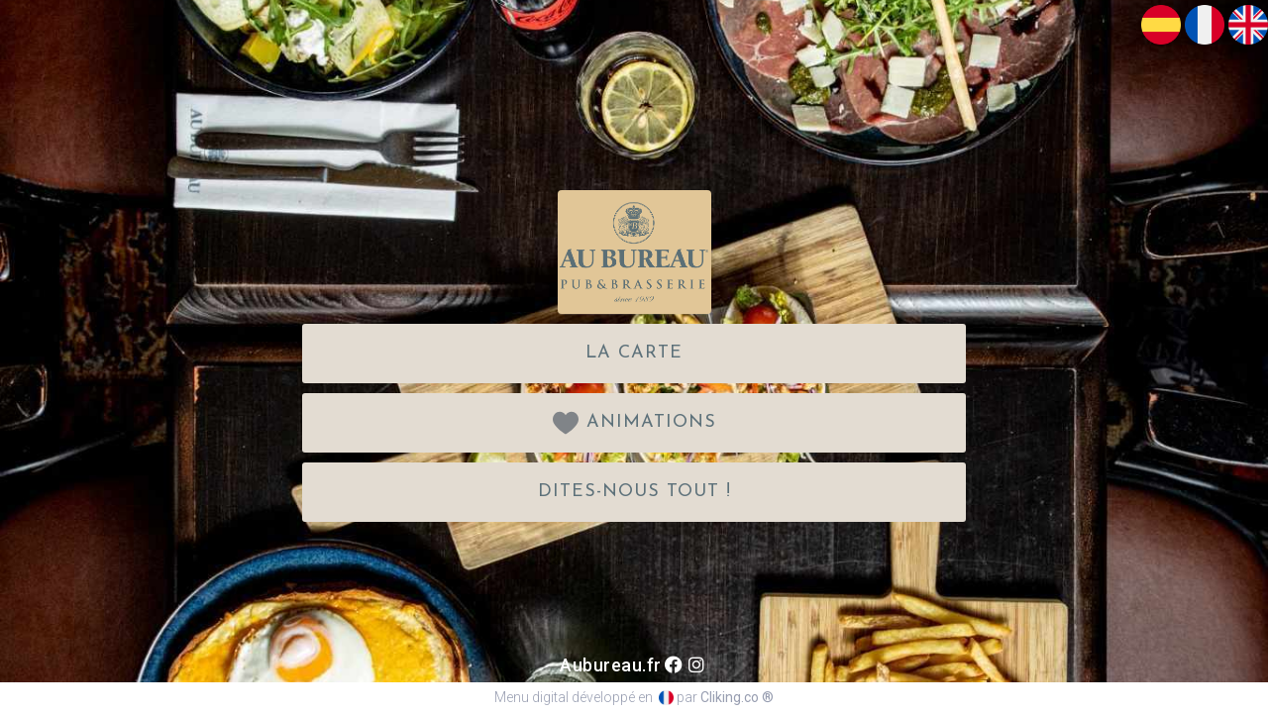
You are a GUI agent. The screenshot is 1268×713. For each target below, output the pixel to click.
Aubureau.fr (611, 665)
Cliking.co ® (737, 697)
